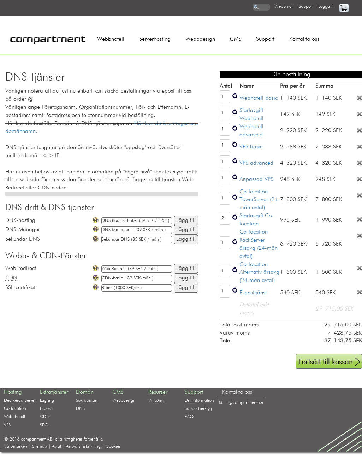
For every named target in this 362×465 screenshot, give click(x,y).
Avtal (56, 446)
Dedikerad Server (20, 400)
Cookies (113, 446)
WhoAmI (156, 400)
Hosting (13, 392)
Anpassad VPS (256, 179)
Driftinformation (199, 400)
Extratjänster (54, 392)
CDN (45, 416)
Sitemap (39, 446)
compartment (33, 439)
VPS (7, 425)
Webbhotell (110, 39)
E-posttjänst (253, 293)
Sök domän (86, 400)
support (306, 6)
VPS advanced (256, 163)
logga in (326, 6)
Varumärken (15, 446)
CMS (235, 39)
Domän (85, 392)
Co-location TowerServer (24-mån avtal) (259, 200)
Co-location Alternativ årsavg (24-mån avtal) (259, 273)
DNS (80, 408)
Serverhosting (155, 39)
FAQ (189, 416)
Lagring (47, 400)
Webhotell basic (258, 98)
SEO (44, 425)
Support (265, 39)
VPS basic (250, 147)
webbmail (284, 6)
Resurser (157, 392)
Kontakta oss (304, 39)
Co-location (15, 408)
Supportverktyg (198, 408)
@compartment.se (245, 402)
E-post (46, 408)
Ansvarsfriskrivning (83, 446)
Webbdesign (200, 39)
